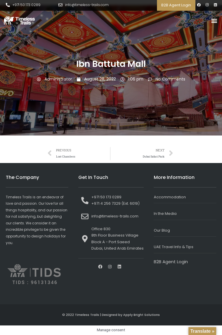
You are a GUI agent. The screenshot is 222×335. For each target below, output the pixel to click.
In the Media (165, 213)
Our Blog (162, 230)
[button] (214, 20)
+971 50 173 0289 (26, 4)
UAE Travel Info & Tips (173, 247)
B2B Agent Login (176, 5)
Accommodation (170, 197)
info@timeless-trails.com (87, 4)
